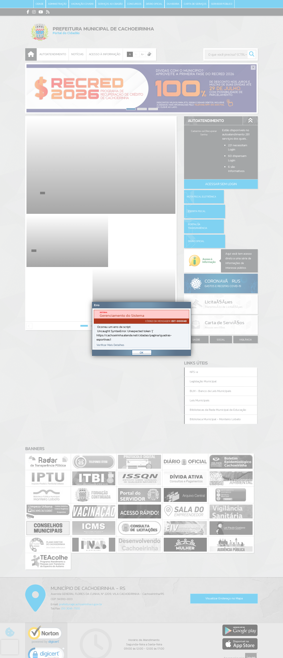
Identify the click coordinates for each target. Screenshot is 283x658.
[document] (141, 329)
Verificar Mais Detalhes (110, 345)
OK (141, 353)
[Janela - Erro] (141, 329)
